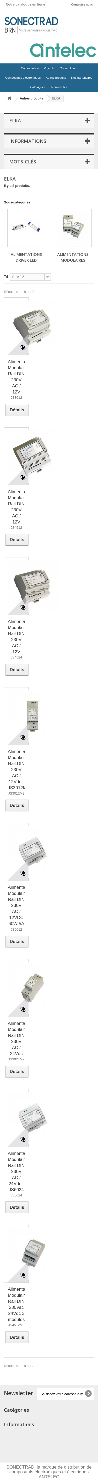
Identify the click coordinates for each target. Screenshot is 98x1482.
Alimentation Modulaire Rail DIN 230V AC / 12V (16, 377)
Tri (6, 276)
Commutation (29, 69)
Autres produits (55, 79)
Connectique (68, 69)
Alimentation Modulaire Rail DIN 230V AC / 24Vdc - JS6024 (16, 1171)
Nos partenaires (81, 77)
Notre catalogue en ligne (25, 4)
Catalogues (37, 87)
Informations (27, 141)
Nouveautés (59, 87)
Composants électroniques (22, 79)
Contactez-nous (82, 4)
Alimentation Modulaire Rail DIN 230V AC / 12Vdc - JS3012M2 (16, 769)
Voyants (49, 69)
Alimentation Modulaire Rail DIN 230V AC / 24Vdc (16, 1038)
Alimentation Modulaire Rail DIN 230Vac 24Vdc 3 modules (16, 1304)
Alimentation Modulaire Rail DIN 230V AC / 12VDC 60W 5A (16, 905)
